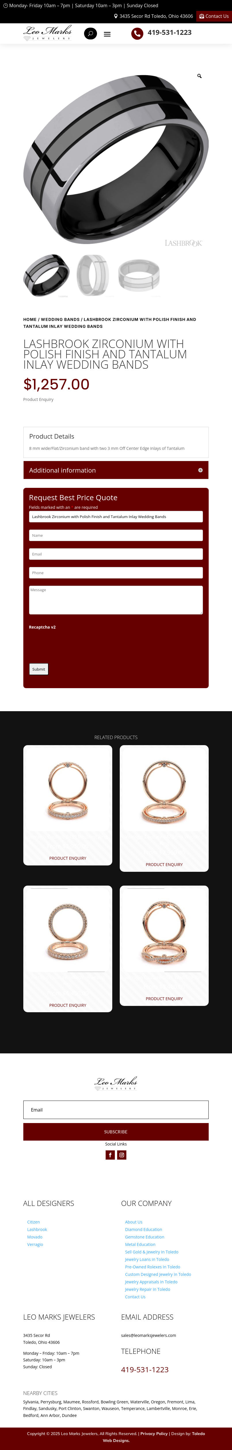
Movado (35, 1237)
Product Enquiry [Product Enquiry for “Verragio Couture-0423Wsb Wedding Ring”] (164, 864)
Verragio (35, 1244)
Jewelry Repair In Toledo (147, 1289)
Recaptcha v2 (42, 627)
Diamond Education (143, 1229)
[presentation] (73, 644)
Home (30, 319)
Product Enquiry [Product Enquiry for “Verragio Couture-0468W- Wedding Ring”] (67, 1005)
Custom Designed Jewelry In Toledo (158, 1274)
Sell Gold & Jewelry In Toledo (151, 1252)
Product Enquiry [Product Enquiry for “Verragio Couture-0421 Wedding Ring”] (164, 998)
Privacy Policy (154, 1433)
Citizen (33, 1222)
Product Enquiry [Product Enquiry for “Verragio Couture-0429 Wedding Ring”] (67, 858)
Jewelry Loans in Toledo (147, 1259)
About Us (133, 1222)
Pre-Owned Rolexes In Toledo (152, 1267)
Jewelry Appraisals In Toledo (151, 1282)
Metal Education (140, 1244)
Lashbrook (37, 1229)
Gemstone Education (144, 1237)
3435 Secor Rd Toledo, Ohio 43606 (156, 16)
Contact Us (217, 16)
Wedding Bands (60, 319)
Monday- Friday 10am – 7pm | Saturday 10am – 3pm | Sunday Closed (83, 5)
